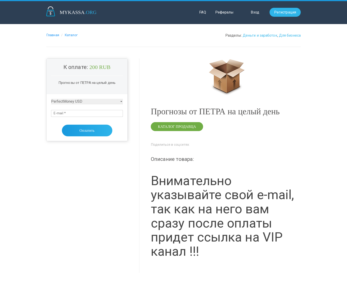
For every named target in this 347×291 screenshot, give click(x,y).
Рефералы (224, 12)
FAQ (202, 12)
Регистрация (285, 12)
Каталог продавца (177, 127)
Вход (255, 12)
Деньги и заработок (260, 35)
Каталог (71, 35)
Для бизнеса (290, 35)
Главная (52, 35)
